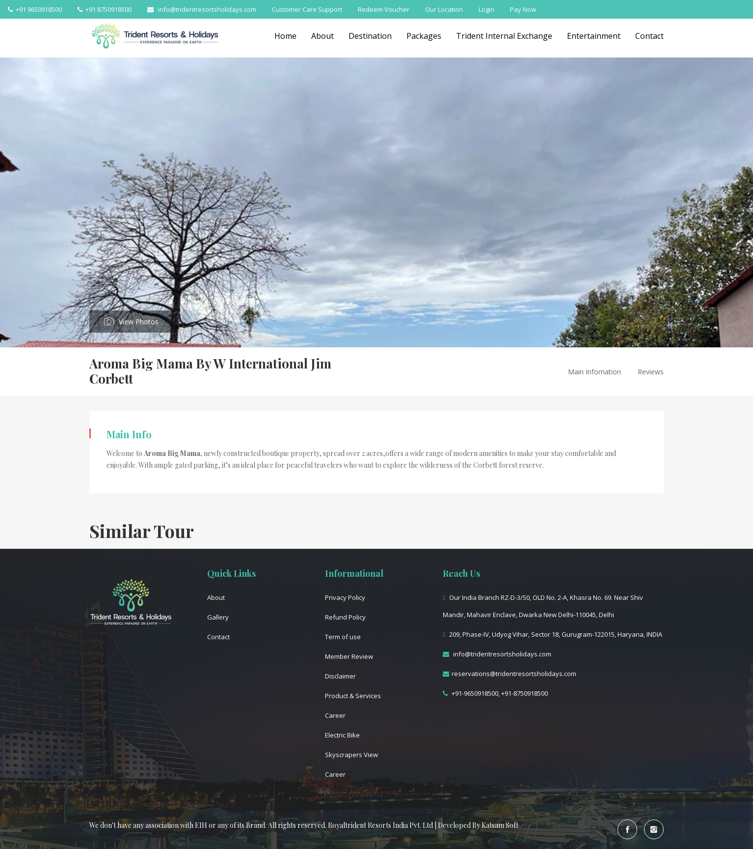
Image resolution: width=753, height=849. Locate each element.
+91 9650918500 (35, 9)
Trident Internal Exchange (504, 35)
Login (486, 9)
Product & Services (353, 695)
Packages (423, 35)
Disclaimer (340, 676)
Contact (649, 35)
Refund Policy (345, 617)
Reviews (651, 371)
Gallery (218, 617)
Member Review (349, 656)
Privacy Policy (345, 597)
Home (285, 35)
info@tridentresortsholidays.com (201, 9)
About (322, 35)
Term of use (343, 636)
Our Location (444, 9)
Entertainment (593, 35)
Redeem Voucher (383, 9)
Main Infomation (594, 371)
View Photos (139, 321)
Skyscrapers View (351, 754)
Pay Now (523, 9)
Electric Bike (342, 735)
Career (335, 715)
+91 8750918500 (105, 9)
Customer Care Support (307, 9)
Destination (370, 35)
